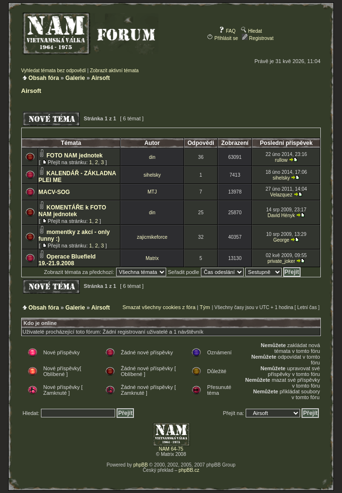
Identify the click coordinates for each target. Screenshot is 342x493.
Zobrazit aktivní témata (114, 70)
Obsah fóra (43, 78)
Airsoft (100, 78)
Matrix (151, 258)
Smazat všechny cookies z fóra (159, 307)
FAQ (227, 31)
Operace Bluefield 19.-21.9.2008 (67, 260)
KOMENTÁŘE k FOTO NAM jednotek (72, 211)
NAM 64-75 (171, 449)
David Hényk (281, 215)
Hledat (251, 31)
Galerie (75, 78)
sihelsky (152, 175)
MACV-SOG (54, 192)
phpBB (140, 464)
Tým (205, 307)
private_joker (281, 261)
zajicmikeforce (152, 237)
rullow (281, 160)
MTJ (152, 192)
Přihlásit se (222, 38)
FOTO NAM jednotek (75, 155)
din (152, 157)
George (281, 240)
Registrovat (257, 38)
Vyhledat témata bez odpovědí (53, 70)
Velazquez (281, 194)
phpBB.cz (189, 470)
